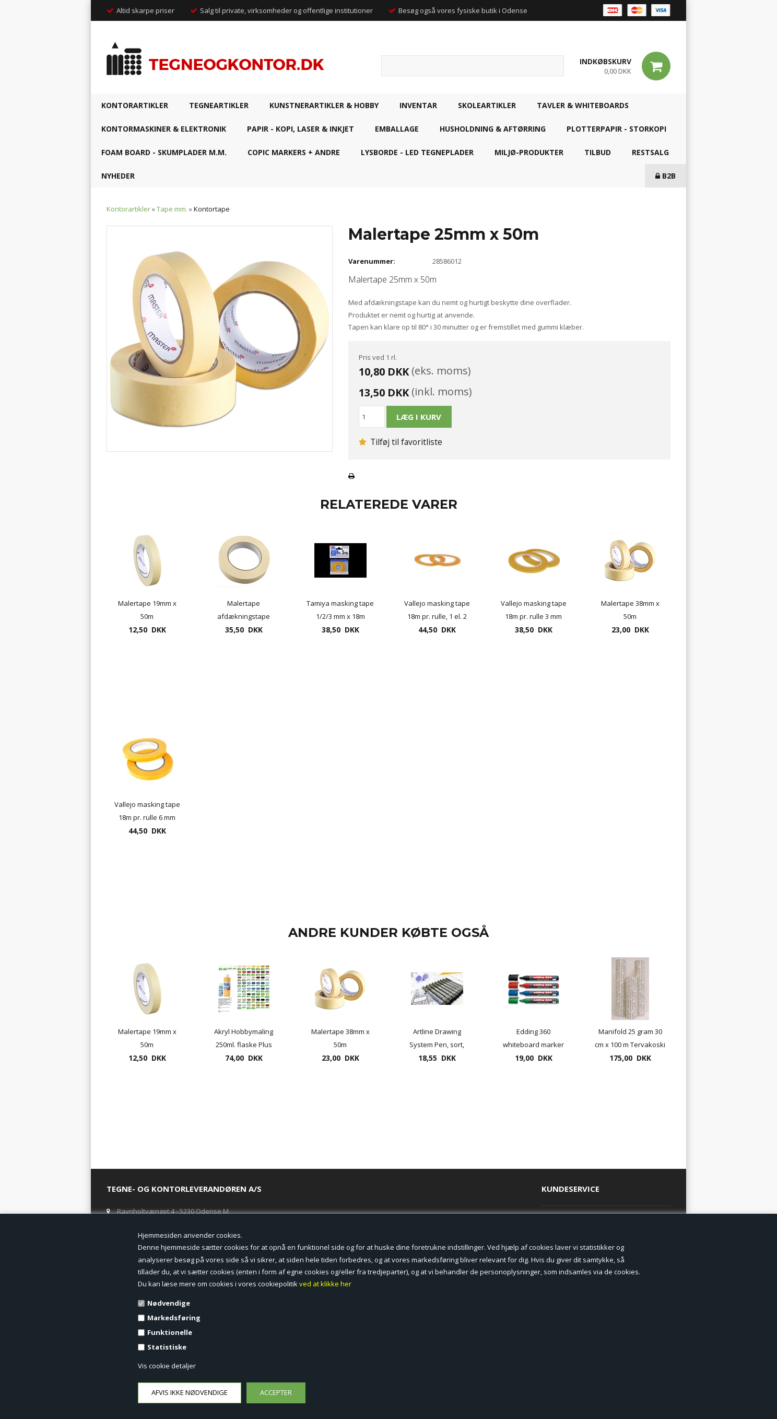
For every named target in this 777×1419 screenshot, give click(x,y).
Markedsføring (174, 1317)
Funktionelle (169, 1332)
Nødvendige (168, 1303)
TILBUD (597, 152)
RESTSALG (650, 152)
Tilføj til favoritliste (400, 442)
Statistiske (166, 1347)
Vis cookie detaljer (167, 1365)
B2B (665, 176)
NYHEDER (118, 176)
